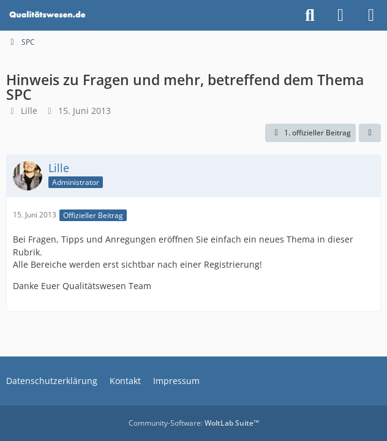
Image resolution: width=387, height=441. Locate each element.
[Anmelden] (340, 15)
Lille (29, 110)
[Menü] (371, 15)
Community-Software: (194, 423)
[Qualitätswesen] (48, 15)
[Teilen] (370, 133)
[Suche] (310, 15)
